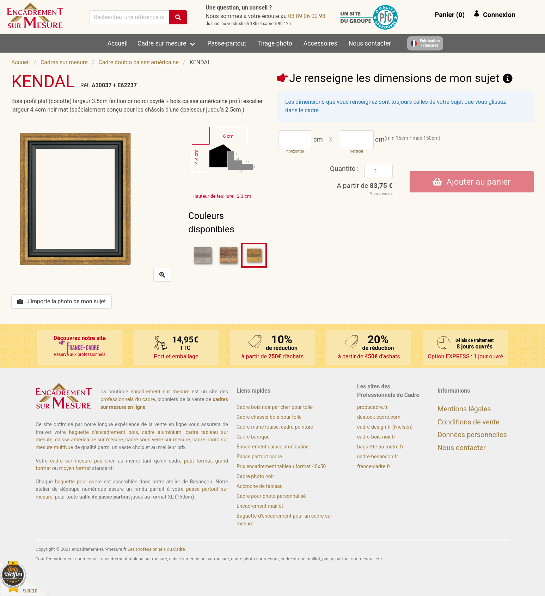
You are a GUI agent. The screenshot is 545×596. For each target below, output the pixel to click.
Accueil (118, 43)
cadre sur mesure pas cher (82, 461)
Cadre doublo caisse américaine (138, 62)
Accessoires (320, 43)
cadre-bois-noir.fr (376, 437)
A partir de (365, 185)
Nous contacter (370, 43)
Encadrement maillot (260, 506)
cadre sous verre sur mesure (157, 440)
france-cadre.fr (373, 467)
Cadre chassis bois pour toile (269, 417)
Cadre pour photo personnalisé (271, 496)
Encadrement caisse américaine (272, 447)
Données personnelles (472, 434)
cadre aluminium (162, 432)
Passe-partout (226, 43)
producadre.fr (372, 407)
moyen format (75, 468)
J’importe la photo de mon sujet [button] (61, 301)
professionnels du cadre (127, 400)
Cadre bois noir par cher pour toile (275, 407)
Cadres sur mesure (64, 62)
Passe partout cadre (259, 457)
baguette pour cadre (78, 482)
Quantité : (344, 169)
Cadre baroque (253, 437)
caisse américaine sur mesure (89, 440)
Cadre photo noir (255, 476)
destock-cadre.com (378, 417)
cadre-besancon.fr (377, 457)
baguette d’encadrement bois (103, 432)
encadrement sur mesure (160, 392)
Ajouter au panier (471, 182)
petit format (198, 461)
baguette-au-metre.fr (380, 447)
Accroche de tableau (260, 486)
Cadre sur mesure (161, 43)
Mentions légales (464, 409)
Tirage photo (274, 43)
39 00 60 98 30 (306, 16)
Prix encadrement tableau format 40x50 (281, 467)
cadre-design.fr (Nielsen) (385, 427)
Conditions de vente (468, 422)
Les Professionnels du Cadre (156, 549)
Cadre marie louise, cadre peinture (275, 427)
